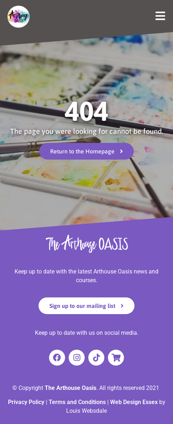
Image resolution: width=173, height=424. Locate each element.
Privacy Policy (26, 402)
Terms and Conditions (77, 402)
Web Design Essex (134, 402)
